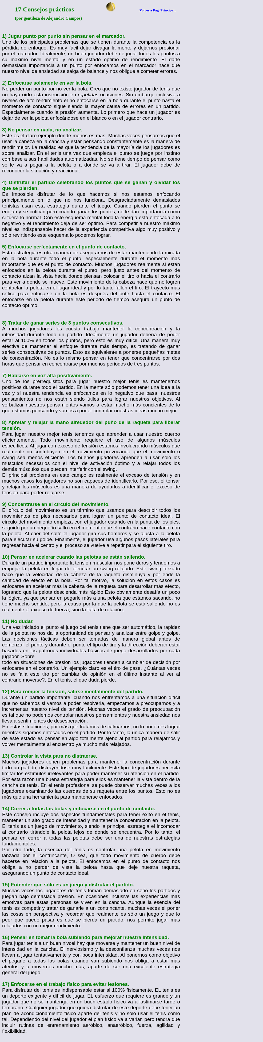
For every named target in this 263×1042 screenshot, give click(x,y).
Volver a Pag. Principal (158, 10)
